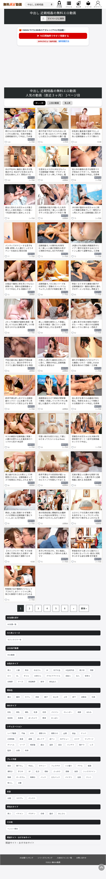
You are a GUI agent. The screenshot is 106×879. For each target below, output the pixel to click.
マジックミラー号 (14, 639)
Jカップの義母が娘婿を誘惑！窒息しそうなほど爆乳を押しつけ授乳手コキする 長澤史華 (19, 324)
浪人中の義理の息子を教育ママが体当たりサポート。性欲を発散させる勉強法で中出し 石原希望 (85, 172)
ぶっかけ (56, 771)
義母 (18, 697)
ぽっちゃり (32, 718)
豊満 (44, 718)
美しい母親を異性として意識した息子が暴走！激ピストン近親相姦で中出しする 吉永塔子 (52, 324)
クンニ (88, 777)
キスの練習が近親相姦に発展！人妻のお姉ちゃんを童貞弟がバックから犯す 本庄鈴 (18, 439)
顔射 (46, 771)
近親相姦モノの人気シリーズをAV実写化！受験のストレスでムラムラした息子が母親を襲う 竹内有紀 (52, 286)
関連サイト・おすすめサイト (20, 842)
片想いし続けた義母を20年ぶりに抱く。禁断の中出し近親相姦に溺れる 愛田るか (52, 363)
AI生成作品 (70, 670)
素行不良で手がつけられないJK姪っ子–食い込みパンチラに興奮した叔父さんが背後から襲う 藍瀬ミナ (53, 134)
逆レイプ (40, 739)
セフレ (27, 697)
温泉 (51, 744)
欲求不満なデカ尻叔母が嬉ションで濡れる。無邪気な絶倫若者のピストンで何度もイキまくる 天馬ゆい (52, 477)
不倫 (23, 733)
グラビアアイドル (53, 675)
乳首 (35, 712)
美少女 (82, 670)
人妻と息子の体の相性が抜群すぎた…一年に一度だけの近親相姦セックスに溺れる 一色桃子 (85, 324)
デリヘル (10, 744)
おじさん (61, 813)
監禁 (9, 750)
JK (47, 670)
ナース (20, 681)
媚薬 (89, 765)
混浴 (60, 744)
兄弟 (93, 697)
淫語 (79, 777)
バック (43, 777)
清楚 (91, 670)
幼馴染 (83, 697)
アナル (80, 765)
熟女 (26, 670)
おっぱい (54, 718)
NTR (32, 733)
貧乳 (18, 712)
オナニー (42, 765)
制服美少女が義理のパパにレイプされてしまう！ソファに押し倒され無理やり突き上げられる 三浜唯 (18, 592)
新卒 (42, 681)
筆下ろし (19, 765)
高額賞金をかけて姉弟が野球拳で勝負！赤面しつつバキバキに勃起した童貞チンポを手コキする (53, 401)
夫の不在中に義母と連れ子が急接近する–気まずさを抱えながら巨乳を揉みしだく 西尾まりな (19, 172)
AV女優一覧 (11, 624)
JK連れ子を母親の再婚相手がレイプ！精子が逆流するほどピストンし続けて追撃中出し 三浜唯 (85, 248)
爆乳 (26, 712)
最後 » (84, 608)
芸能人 (68, 675)
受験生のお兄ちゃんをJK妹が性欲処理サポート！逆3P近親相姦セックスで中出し (85, 439)
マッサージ (89, 739)
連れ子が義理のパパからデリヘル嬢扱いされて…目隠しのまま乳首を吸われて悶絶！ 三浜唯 (85, 363)
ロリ (9, 675)
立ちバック (55, 777)
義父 (9, 697)
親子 (46, 697)
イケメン (19, 813)
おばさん (37, 670)
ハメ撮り (68, 765)
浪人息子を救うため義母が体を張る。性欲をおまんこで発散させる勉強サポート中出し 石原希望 (85, 401)
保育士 (87, 675)
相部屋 (32, 744)
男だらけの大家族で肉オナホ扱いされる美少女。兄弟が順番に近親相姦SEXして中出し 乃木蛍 (18, 134)
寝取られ (42, 733)
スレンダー (68, 712)
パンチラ (70, 744)
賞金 (73, 733)
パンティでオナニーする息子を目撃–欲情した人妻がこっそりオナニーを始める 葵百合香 (19, 248)
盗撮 (30, 739)
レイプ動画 (11, 733)
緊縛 (9, 777)
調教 (67, 771)
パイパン (54, 712)
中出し (31, 765)
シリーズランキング (45, 857)
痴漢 (21, 739)
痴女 (9, 765)
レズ (91, 744)
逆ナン (52, 739)
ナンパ (83, 733)
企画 (65, 733)
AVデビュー (64, 739)
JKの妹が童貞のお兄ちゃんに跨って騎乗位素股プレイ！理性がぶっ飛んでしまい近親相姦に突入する (86, 210)
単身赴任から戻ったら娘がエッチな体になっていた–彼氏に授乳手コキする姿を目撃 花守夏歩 (86, 553)
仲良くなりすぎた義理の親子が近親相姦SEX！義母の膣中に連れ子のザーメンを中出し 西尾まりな (86, 286)
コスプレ (19, 798)
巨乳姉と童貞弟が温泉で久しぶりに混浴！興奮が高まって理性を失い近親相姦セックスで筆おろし (86, 134)
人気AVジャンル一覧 (64, 857)
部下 (74, 697)
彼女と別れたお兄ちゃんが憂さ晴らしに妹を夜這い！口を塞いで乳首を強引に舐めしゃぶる (18, 210)
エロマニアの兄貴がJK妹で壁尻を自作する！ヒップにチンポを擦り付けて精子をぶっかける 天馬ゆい (85, 515)
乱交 (37, 771)
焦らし (10, 782)
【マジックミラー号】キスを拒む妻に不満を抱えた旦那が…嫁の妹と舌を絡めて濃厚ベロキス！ (18, 553)
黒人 (9, 813)
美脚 (79, 712)
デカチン (31, 813)
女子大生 (56, 670)
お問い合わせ (81, 857)
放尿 (76, 771)
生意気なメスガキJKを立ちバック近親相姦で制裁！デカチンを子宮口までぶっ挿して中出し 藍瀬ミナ (52, 172)
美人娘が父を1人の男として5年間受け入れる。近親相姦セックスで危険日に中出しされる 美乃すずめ (19, 477)
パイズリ (68, 777)
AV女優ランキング (26, 857)
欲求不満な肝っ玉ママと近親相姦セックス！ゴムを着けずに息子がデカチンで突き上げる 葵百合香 (19, 401)
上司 (65, 697)
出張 (18, 750)
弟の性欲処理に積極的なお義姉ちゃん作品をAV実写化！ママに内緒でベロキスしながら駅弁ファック (52, 515)
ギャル (26, 675)
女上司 (55, 697)
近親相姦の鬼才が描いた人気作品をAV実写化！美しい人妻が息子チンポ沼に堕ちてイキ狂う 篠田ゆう (52, 210)
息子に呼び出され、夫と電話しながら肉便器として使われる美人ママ (53, 553)
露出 (42, 744)
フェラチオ (55, 765)
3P (29, 771)
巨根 (42, 813)
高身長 (20, 718)
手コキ (20, 771)
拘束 (26, 750)
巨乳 (9, 712)
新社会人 (52, 681)
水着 (9, 798)
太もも (89, 712)
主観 (19, 782)
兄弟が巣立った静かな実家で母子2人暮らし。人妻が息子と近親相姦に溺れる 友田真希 (86, 477)
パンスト (31, 798)
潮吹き (10, 771)
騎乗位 (32, 777)
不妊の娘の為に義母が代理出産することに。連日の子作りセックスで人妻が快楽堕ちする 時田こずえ (19, 363)
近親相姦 (10, 739)
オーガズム (20, 777)
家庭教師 (31, 681)
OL (17, 675)
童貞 (51, 813)
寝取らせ (54, 733)
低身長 (10, 718)
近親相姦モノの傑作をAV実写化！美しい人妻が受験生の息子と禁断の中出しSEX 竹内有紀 (52, 248)
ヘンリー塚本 (12, 828)
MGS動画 (10, 654)
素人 (9, 670)
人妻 (18, 670)
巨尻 (44, 712)
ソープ (22, 744)
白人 (78, 675)
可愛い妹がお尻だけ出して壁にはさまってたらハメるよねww (52, 437)
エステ (77, 739)
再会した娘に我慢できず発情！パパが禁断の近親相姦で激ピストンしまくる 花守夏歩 (18, 515)
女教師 (10, 681)
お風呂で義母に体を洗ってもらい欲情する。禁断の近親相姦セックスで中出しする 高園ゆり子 (19, 286)
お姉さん (37, 675)
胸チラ (81, 744)
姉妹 (37, 697)
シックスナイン (89, 771)
